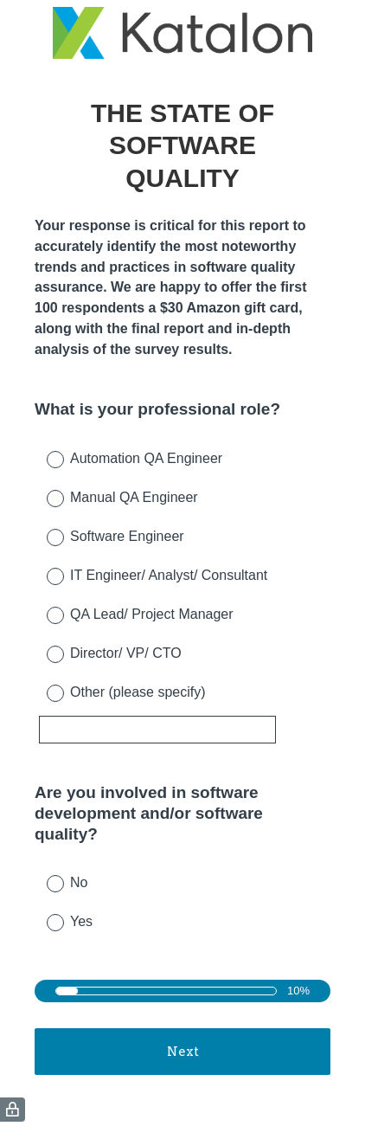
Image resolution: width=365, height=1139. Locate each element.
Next (183, 1051)
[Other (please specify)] (157, 729)
